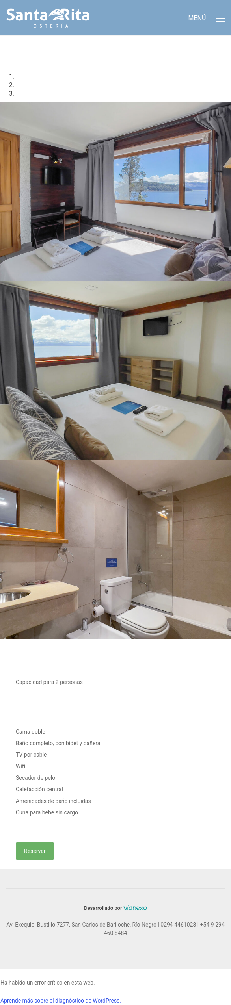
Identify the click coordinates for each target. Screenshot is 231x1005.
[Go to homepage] (47, 18)
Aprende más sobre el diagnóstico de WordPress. (60, 1001)
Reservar (35, 851)
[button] (206, 18)
